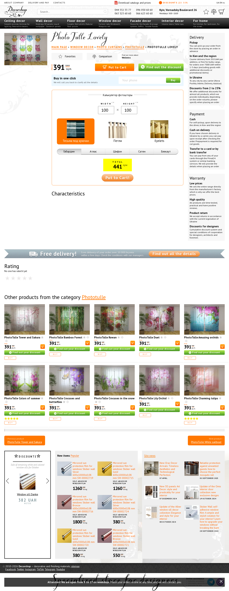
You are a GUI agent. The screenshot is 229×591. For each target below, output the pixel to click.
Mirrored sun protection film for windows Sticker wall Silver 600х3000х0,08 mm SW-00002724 (124, 504)
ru (224, 2)
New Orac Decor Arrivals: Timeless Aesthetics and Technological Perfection (169, 469)
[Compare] (213, 11)
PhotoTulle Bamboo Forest (65, 337)
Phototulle (94, 296)
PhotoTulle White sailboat (206, 442)
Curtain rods (104, 24)
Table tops (179, 24)
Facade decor (140, 21)
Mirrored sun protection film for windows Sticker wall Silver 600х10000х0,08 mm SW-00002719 (84, 470)
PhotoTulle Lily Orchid (153, 398)
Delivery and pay (38, 2)
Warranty (197, 178)
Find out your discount (26, 352)
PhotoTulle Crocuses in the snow (114, 398)
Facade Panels (151, 26)
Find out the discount (161, 67)
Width (106, 103)
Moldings (39, 24)
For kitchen (198, 24)
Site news (149, 455)
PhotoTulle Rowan (105, 337)
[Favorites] (206, 11)
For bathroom (210, 24)
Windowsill (115, 24)
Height (129, 103)
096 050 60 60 (144, 9)
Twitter (20, 569)
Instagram (30, 569)
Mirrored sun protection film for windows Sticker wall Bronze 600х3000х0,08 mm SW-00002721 (124, 537)
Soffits (141, 26)
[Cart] (222, 11)
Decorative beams (20, 26)
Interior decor (173, 21)
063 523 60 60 (123, 13)
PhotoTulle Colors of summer (22, 398)
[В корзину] (42, 346)
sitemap (75, 566)
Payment (197, 113)
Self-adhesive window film (80, 482)
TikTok (40, 569)
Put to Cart (114, 67)
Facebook (10, 569)
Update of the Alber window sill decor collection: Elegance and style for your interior (170, 512)
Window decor (110, 21)
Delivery (197, 37)
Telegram (50, 569)
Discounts (173, 2)
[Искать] (105, 11)
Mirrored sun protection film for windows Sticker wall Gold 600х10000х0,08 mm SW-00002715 (124, 470)
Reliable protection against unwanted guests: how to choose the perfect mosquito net (210, 469)
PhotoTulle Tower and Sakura (22, 337)
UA (217, 2)
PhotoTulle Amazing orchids (201, 337)
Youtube (60, 569)
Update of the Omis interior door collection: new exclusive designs (210, 491)
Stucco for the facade (139, 24)
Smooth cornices (11, 24)
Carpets (70, 24)
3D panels (48, 24)
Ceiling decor (14, 21)
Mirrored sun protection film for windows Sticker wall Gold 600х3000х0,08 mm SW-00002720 (84, 537)
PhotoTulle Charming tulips (201, 398)
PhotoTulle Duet (149, 337)
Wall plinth (80, 24)
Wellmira (126, 57)
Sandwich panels (53, 26)
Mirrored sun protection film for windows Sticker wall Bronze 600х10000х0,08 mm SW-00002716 (84, 504)
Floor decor (76, 21)
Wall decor (44, 21)
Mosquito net (104, 26)
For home (200, 21)
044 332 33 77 (123, 9)
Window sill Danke (27, 483)
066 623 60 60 (144, 13)
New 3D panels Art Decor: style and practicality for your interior (170, 491)
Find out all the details (174, 253)
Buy (173, 80)
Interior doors (168, 24)
